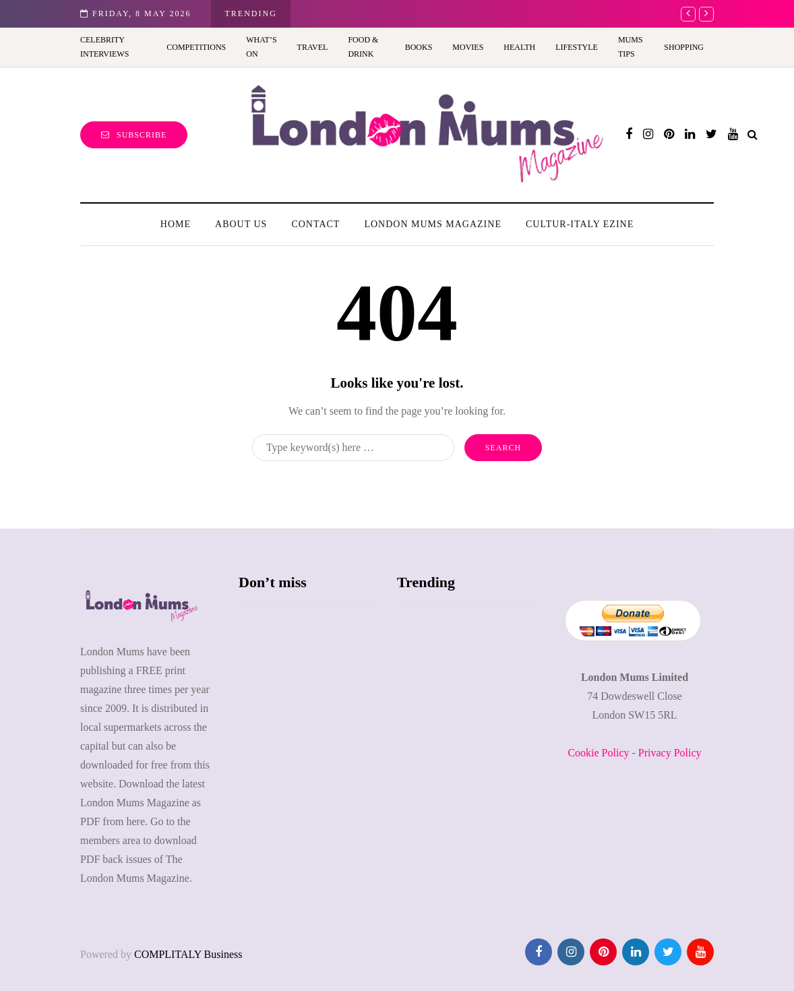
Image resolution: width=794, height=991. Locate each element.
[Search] (353, 447)
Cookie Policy (598, 752)
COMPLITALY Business (188, 954)
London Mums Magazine (432, 224)
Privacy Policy (670, 752)
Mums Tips (630, 47)
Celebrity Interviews (104, 47)
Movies (467, 47)
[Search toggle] (752, 134)
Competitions (196, 47)
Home (175, 224)
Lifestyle (576, 47)
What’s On (261, 47)
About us (241, 224)
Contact (315, 224)
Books (419, 47)
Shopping (684, 47)
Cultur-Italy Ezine (580, 224)
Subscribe (133, 135)
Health (519, 47)
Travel (312, 47)
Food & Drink (363, 47)
